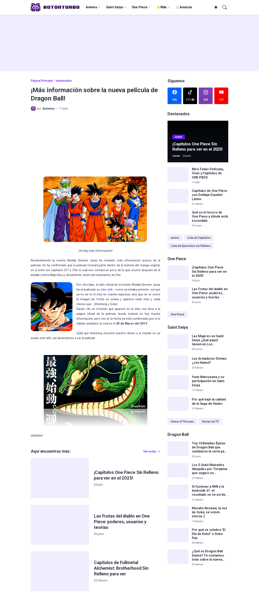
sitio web (107, 289)
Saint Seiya (114, 7)
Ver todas (149, 451)
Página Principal (42, 80)
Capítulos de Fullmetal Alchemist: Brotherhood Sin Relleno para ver (121, 568)
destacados (64, 80)
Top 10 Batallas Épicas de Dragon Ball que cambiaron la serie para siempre (210, 447)
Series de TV (210, 421)
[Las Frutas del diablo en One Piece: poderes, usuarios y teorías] (60, 525)
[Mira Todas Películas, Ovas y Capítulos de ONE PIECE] (178, 174)
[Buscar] (224, 7)
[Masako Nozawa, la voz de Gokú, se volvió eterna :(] (178, 513)
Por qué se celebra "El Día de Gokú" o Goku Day (208, 534)
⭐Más (161, 7)
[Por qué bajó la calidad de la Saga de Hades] (178, 404)
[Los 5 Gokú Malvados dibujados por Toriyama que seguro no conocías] (178, 470)
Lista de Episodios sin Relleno (191, 245)
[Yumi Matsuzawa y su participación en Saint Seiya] (178, 382)
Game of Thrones (182, 421)
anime (175, 237)
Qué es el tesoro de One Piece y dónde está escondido (210, 216)
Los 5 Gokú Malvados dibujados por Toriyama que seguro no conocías (209, 469)
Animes (91, 7)
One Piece (140, 7)
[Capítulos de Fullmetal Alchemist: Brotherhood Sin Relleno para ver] (60, 571)
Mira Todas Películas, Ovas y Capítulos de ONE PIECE (208, 173)
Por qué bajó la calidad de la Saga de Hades (209, 401)
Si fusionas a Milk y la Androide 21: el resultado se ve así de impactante (208, 491)
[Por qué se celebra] (178, 535)
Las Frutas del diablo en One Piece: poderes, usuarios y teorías (122, 522)
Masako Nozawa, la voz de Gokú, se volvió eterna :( (209, 512)
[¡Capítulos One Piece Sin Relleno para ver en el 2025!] (60, 478)
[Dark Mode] (215, 7)
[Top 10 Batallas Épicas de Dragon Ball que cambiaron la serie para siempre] (178, 448)
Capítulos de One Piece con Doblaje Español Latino (209, 195)
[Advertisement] (129, 43)
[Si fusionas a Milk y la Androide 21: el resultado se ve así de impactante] (178, 492)
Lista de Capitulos (199, 237)
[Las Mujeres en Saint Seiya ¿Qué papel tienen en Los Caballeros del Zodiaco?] (178, 341)
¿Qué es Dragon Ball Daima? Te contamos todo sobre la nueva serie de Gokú (208, 555)
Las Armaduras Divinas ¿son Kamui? (209, 361)
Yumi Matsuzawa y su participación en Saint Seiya (208, 381)
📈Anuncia (184, 7)
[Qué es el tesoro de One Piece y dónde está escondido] (178, 217)
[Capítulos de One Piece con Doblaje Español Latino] (178, 196)
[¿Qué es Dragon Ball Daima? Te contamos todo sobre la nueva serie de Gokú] (178, 556)
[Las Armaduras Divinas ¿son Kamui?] (178, 363)
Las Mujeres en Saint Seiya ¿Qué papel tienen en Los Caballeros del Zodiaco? (208, 340)
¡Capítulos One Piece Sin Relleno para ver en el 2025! (126, 475)
